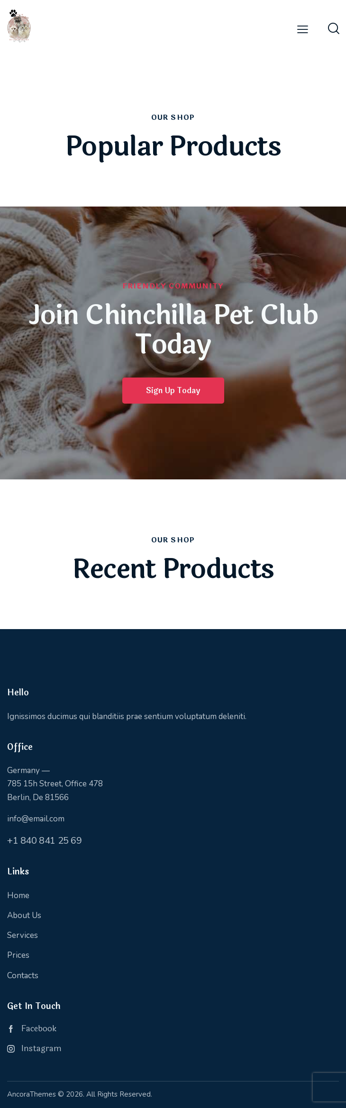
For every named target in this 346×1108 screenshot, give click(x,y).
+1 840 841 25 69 (44, 840)
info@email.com (35, 818)
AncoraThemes (31, 1094)
